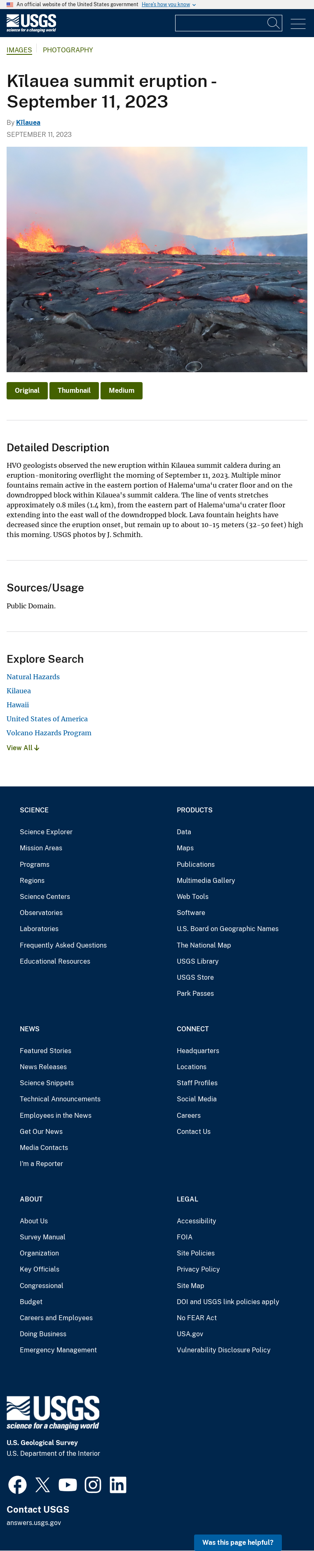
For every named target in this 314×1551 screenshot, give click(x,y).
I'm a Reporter (41, 1164)
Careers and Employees (56, 1318)
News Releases (43, 1067)
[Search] (274, 23)
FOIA (184, 1237)
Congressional (41, 1286)
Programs (34, 864)
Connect (193, 1029)
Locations (191, 1067)
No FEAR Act (197, 1318)
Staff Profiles (197, 1083)
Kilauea (19, 691)
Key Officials (39, 1269)
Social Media (197, 1099)
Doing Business (43, 1334)
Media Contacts (44, 1148)
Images (19, 50)
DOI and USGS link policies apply (228, 1302)
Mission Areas (41, 848)
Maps (185, 848)
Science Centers (45, 897)
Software (191, 913)
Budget (31, 1302)
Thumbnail (74, 390)
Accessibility (196, 1221)
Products (195, 810)
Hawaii (18, 705)
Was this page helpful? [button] (238, 1542)
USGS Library (198, 961)
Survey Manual (43, 1237)
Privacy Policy (198, 1269)
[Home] (31, 30)
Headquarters (198, 1051)
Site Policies (196, 1253)
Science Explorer (46, 832)
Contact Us (194, 1132)
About (31, 1199)
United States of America (47, 719)
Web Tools (193, 897)
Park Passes (195, 993)
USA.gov (190, 1334)
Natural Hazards (33, 677)
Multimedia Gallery (206, 881)
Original (27, 390)
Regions (32, 881)
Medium (121, 390)
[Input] (228, 23)
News (30, 1029)
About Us (34, 1221)
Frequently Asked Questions (63, 945)
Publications (196, 864)
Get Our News (41, 1132)
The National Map (204, 945)
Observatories (41, 913)
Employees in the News (55, 1115)
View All (23, 748)
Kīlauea (28, 123)
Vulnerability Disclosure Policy (224, 1350)
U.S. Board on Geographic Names (228, 929)
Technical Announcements (60, 1099)
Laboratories (39, 929)
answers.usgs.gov (34, 1523)
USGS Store (195, 977)
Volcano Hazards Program (49, 733)
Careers (189, 1115)
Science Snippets (47, 1083)
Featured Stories (45, 1051)
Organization (39, 1253)
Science (34, 810)
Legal (187, 1199)
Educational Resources (55, 961)
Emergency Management (58, 1350)
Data (184, 832)
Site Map (190, 1286)
